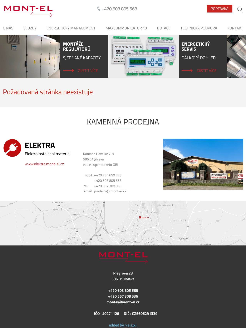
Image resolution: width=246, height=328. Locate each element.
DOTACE (163, 28)
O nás (8, 28)
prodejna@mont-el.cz (110, 191)
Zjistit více (88, 70)
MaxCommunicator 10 (126, 28)
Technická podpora (198, 28)
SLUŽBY (30, 28)
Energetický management (71, 28)
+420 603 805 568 (119, 8)
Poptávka (220, 9)
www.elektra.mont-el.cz (44, 164)
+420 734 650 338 (107, 175)
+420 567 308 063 (107, 186)
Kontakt (235, 28)
